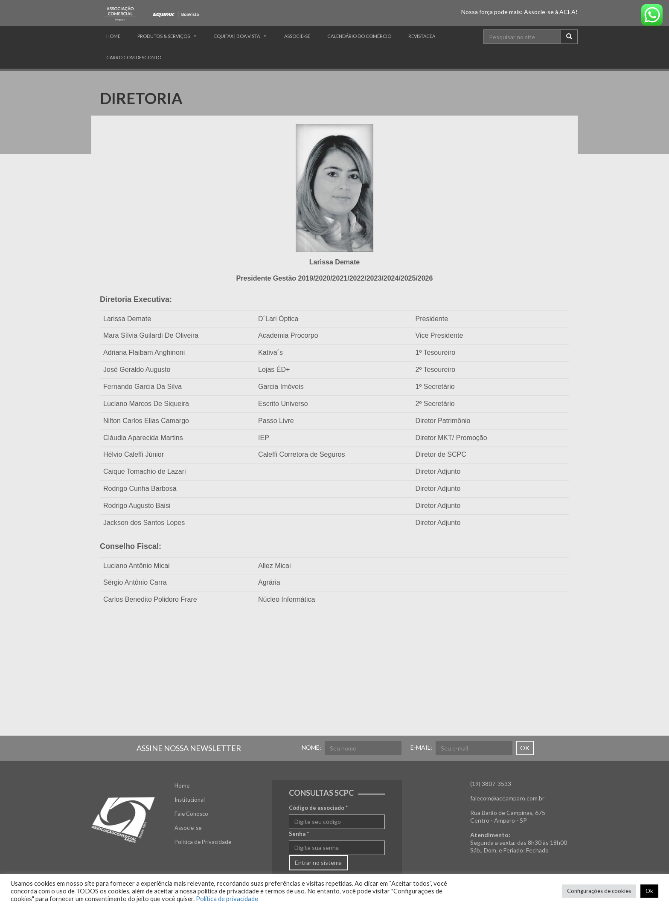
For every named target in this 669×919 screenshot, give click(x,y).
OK (524, 747)
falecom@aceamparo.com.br (507, 798)
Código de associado (318, 807)
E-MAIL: (421, 747)
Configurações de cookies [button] (599, 890)
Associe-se (297, 36)
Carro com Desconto (133, 57)
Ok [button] (649, 890)
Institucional (190, 799)
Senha (299, 833)
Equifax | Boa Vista (237, 36)
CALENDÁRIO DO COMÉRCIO (359, 36)
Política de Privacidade (203, 841)
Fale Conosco (191, 813)
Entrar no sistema (318, 862)
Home (113, 36)
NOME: (311, 747)
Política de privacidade (227, 898)
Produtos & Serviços (163, 36)
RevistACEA (421, 36)
